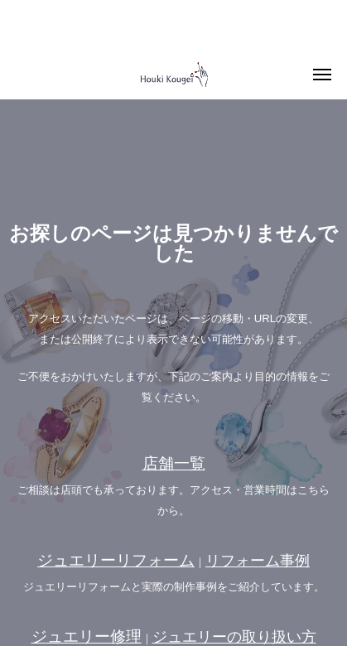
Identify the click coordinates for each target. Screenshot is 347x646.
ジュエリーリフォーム (116, 560)
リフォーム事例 (257, 560)
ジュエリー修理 (86, 636)
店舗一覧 (173, 463)
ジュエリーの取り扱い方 (234, 637)
